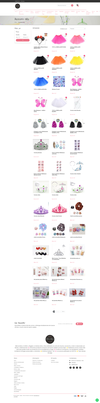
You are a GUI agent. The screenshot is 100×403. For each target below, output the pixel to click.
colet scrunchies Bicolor (76, 237)
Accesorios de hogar (67, 12)
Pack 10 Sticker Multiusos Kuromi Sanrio (76, 153)
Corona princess (38, 152)
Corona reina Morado (39, 216)
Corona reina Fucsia (57, 216)
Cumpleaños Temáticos (37, 12)
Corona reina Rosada (75, 110)
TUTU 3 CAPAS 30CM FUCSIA (59, 47)
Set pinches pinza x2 (75, 258)
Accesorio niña (78, 12)
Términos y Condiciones (37, 360)
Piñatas (15, 388)
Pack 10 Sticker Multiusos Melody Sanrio (40, 174)
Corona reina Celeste (75, 173)
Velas (97, 11)
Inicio (16, 11)
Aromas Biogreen (17, 389)
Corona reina (37, 195)
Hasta (24, 34)
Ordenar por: (63, 28)
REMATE (73, 11)
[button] (77, 5)
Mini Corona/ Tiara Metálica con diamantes (59, 259)
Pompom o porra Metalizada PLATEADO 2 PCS (41, 132)
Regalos (83, 11)
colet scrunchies (38, 258)
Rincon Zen (93, 12)
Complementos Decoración (50, 12)
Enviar (79, 323)
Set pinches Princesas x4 (76, 279)
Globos (27, 11)
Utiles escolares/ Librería (88, 13)
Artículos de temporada (21, 13)
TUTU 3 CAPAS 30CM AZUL (40, 89)
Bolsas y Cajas (43, 13)
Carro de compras (55, 362)
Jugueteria (61, 11)
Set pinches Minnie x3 (57, 300)
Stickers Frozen (56, 89)
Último (63, 311)
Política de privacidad (36, 363)
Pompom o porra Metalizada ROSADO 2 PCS (59, 132)
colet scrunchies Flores (39, 237)
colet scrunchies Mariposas (58, 237)
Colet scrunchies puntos (76, 216)
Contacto (53, 360)
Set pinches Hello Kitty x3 (40, 300)
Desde (17, 34)
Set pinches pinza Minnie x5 (40, 279)
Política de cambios (36, 362)
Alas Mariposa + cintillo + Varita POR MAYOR (76, 90)
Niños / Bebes (56, 13)
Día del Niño (16, 391)
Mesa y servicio (32, 12)
